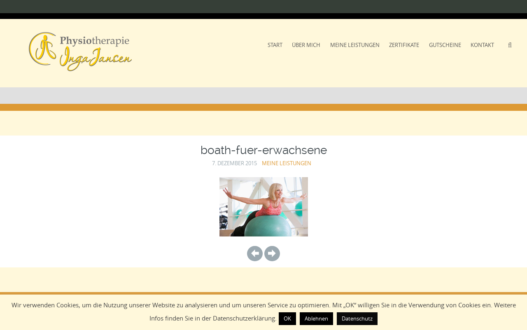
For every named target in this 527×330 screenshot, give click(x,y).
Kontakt (482, 45)
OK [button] (287, 318)
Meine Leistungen (355, 45)
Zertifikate (404, 45)
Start (275, 45)
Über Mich (306, 45)
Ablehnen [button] (316, 318)
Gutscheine (445, 45)
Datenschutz (357, 318)
